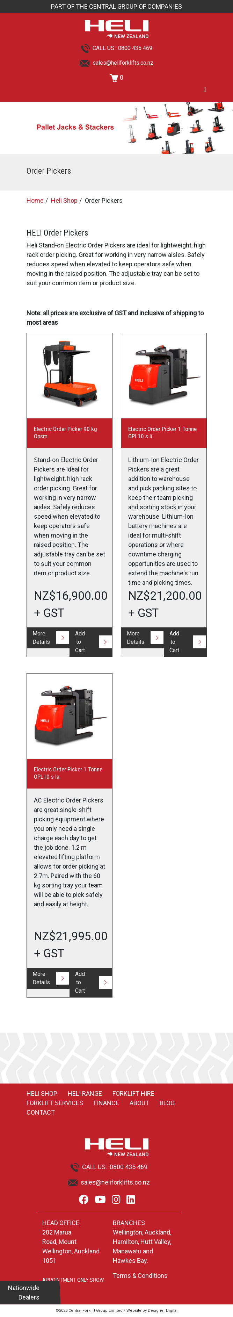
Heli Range (85, 1093)
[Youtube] (100, 1200)
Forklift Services (55, 1103)
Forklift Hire (133, 1093)
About (139, 1103)
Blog (167, 1103)
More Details (41, 637)
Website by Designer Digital (151, 1310)
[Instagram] (116, 1200)
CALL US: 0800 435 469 (116, 48)
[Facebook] (84, 1200)
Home (35, 200)
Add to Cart (80, 642)
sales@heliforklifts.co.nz (116, 62)
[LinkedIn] (130, 1200)
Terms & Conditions (140, 1275)
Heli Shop (64, 200)
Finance (106, 1103)
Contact (41, 1112)
